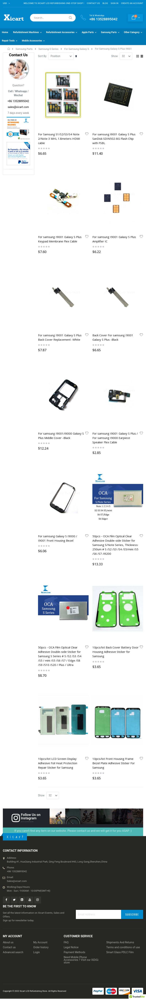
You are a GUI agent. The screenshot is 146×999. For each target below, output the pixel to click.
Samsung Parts (24, 49)
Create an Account (132, 3)
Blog (105, 3)
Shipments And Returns (120, 942)
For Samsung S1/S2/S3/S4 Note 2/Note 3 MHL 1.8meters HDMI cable (59, 138)
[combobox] (53, 17)
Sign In (114, 3)
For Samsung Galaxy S (76, 49)
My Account (40, 942)
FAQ (66, 942)
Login (36, 952)
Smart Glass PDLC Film (120, 952)
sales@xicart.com (18, 107)
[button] (87, 134)
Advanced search (13, 952)
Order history (40, 947)
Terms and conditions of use (123, 947)
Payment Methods (74, 952)
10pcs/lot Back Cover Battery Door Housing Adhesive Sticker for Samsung (115, 651)
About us (8, 942)
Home (8, 49)
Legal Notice (71, 947)
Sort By (42, 56)
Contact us (9, 947)
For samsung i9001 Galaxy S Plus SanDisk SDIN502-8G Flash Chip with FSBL (114, 138)
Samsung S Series (48, 49)
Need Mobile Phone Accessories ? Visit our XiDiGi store (81, 960)
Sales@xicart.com (17, 881)
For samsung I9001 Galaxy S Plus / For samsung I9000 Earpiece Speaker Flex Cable (115, 438)
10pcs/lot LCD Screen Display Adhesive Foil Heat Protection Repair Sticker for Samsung (57, 763)
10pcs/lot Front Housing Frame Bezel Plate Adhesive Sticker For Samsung (113, 763)
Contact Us (93, 3)
